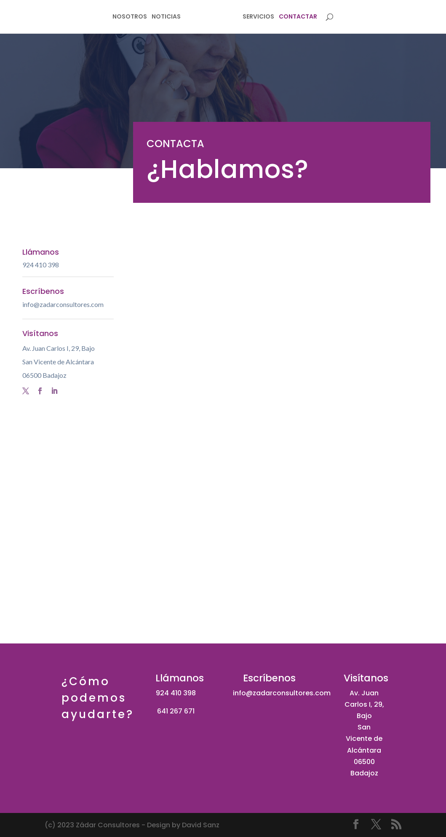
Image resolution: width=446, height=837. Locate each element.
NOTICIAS (151, 18)
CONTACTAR (313, 18)
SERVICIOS (273, 18)
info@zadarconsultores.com (63, 304)
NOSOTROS (114, 18)
